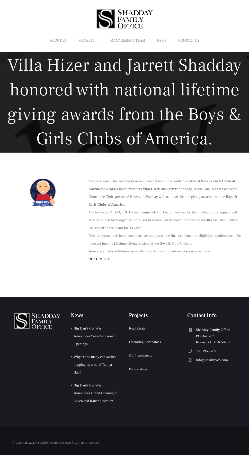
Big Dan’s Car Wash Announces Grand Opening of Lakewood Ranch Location (95, 393)
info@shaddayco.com (212, 360)
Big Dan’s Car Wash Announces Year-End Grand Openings (94, 336)
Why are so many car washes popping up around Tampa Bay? (95, 364)
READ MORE (99, 259)
